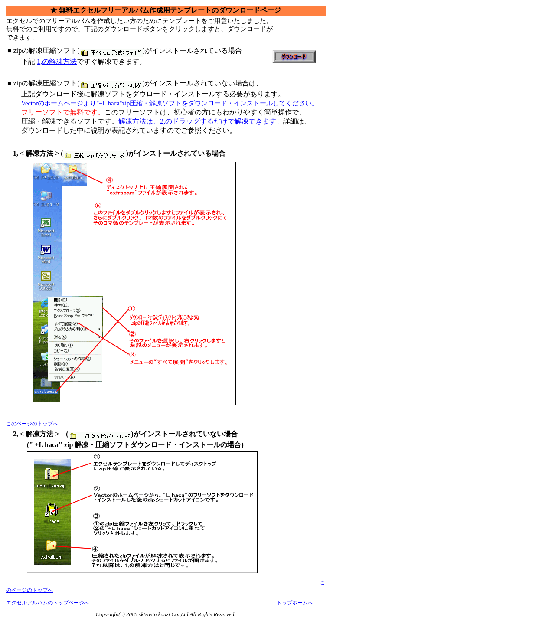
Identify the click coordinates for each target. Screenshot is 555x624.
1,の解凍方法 (57, 61)
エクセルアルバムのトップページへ (47, 603)
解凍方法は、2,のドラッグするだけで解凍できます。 (200, 121)
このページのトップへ (32, 424)
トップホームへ (295, 603)
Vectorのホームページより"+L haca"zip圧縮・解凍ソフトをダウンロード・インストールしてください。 (169, 103)
